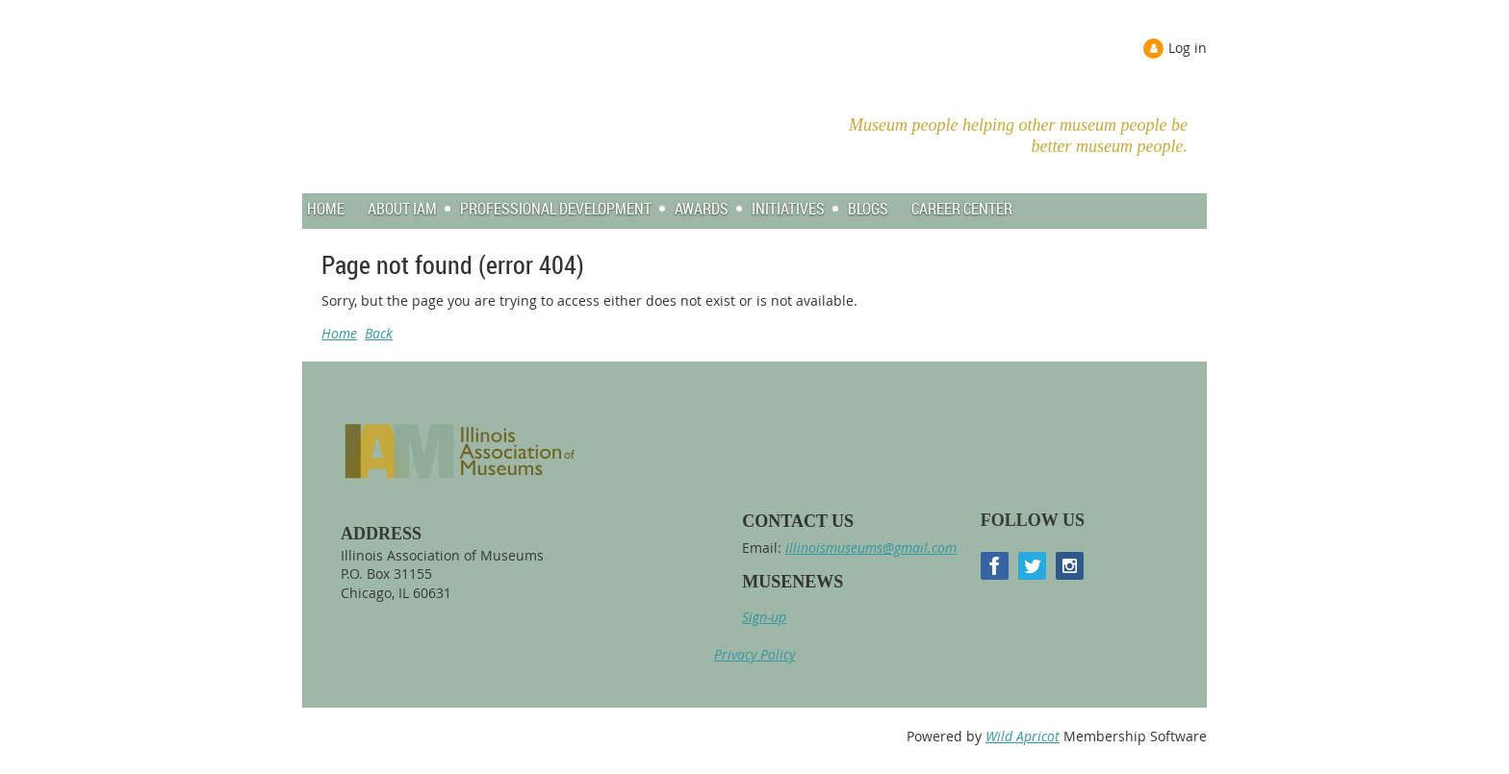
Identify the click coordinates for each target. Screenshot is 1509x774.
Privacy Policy (754, 654)
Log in (1187, 47)
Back (379, 333)
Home (339, 333)
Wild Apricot (1022, 736)
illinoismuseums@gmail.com (871, 547)
